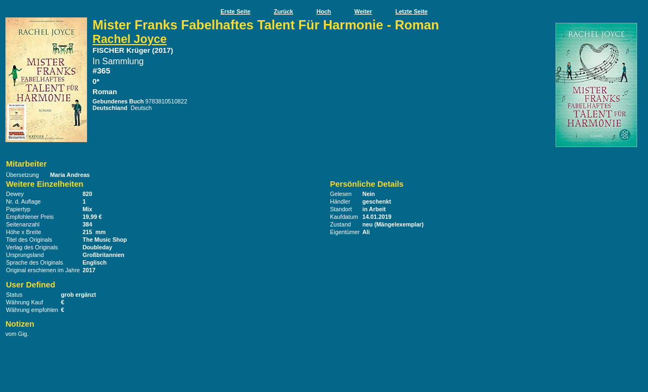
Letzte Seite (412, 11)
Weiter (363, 11)
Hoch (324, 11)
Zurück (283, 11)
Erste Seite (235, 11)
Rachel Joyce (129, 39)
